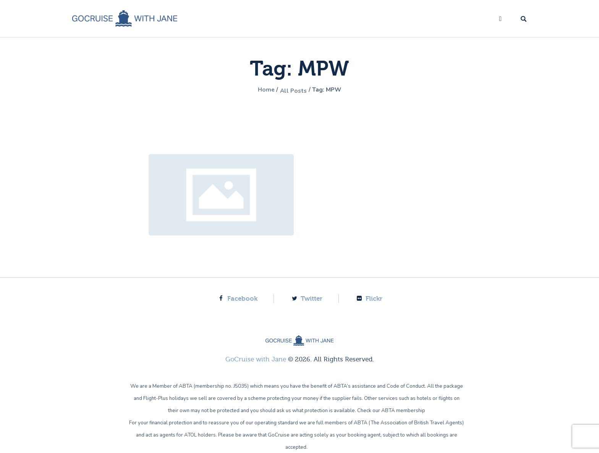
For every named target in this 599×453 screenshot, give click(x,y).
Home (261, 90)
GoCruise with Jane (255, 359)
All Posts (293, 90)
